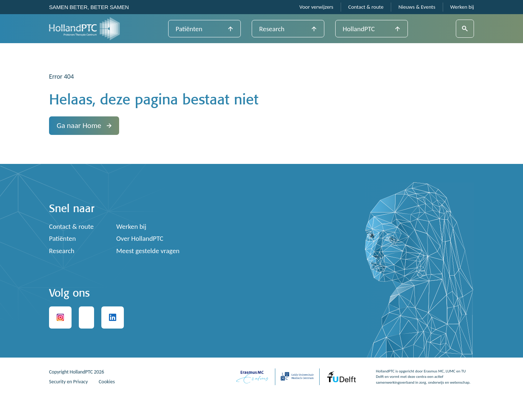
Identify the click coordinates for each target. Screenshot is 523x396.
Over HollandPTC (139, 238)
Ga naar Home (84, 125)
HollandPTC (359, 29)
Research (272, 29)
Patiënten (189, 29)
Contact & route (366, 7)
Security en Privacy (68, 382)
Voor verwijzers (316, 7)
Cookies (107, 382)
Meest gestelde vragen (147, 251)
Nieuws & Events (416, 7)
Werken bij (462, 7)
